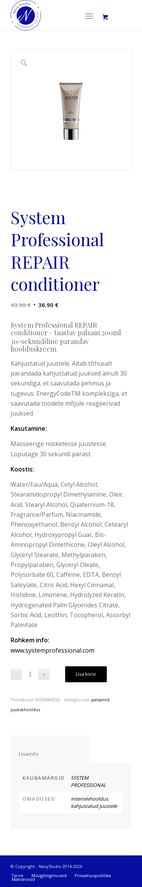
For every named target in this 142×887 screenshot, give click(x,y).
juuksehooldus (25, 709)
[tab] (50, 749)
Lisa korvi (86, 674)
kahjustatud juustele (94, 806)
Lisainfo (50, 753)
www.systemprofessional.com (52, 650)
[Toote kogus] (30, 674)
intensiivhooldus (89, 798)
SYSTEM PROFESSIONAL (88, 781)
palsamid (100, 699)
